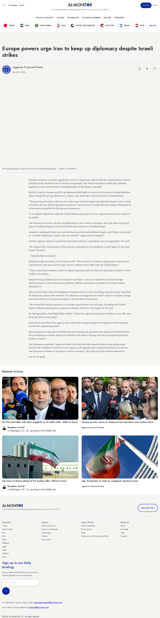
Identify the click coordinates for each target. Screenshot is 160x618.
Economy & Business (91, 17)
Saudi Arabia (7, 529)
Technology (73, 17)
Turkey (4, 525)
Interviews (119, 17)
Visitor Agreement (88, 525)
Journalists (124, 529)
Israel (4, 539)
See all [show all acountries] (152, 25)
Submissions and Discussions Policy (94, 536)
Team (123, 532)
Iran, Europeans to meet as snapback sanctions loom (110, 481)
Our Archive (46, 539)
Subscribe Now (148, 507)
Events (22, 5)
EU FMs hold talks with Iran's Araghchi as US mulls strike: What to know (40, 422)
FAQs (83, 532)
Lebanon (5, 553)
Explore (107, 17)
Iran (3, 532)
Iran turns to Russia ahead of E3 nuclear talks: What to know (34, 481)
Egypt (4, 546)
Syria (4, 557)
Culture (60, 17)
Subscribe (145, 5)
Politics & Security (44, 17)
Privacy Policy (86, 529)
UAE (4, 536)
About (123, 525)
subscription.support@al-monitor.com (48, 602)
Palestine (5, 543)
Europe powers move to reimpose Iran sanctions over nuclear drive (117, 422)
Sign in (155, 5)
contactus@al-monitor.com (38, 607)
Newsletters (13, 5)
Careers (124, 536)
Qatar (4, 550)
